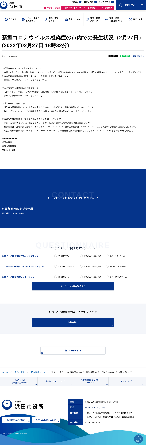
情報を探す (79, 324)
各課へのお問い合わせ (48, 423)
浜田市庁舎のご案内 (18, 423)
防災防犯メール (38, 372)
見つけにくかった (118, 256)
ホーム (5, 372)
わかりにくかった (118, 266)
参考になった (64, 277)
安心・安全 (20, 372)
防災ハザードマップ (73, 9)
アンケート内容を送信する (73, 286)
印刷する (140, 56)
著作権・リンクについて (58, 384)
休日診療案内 (107, 9)
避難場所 (91, 9)
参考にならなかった (119, 277)
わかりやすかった (66, 266)
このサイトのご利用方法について (24, 383)
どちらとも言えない (93, 256)
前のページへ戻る (70, 351)
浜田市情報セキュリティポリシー (94, 383)
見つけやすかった (66, 256)
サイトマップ (132, 384)
